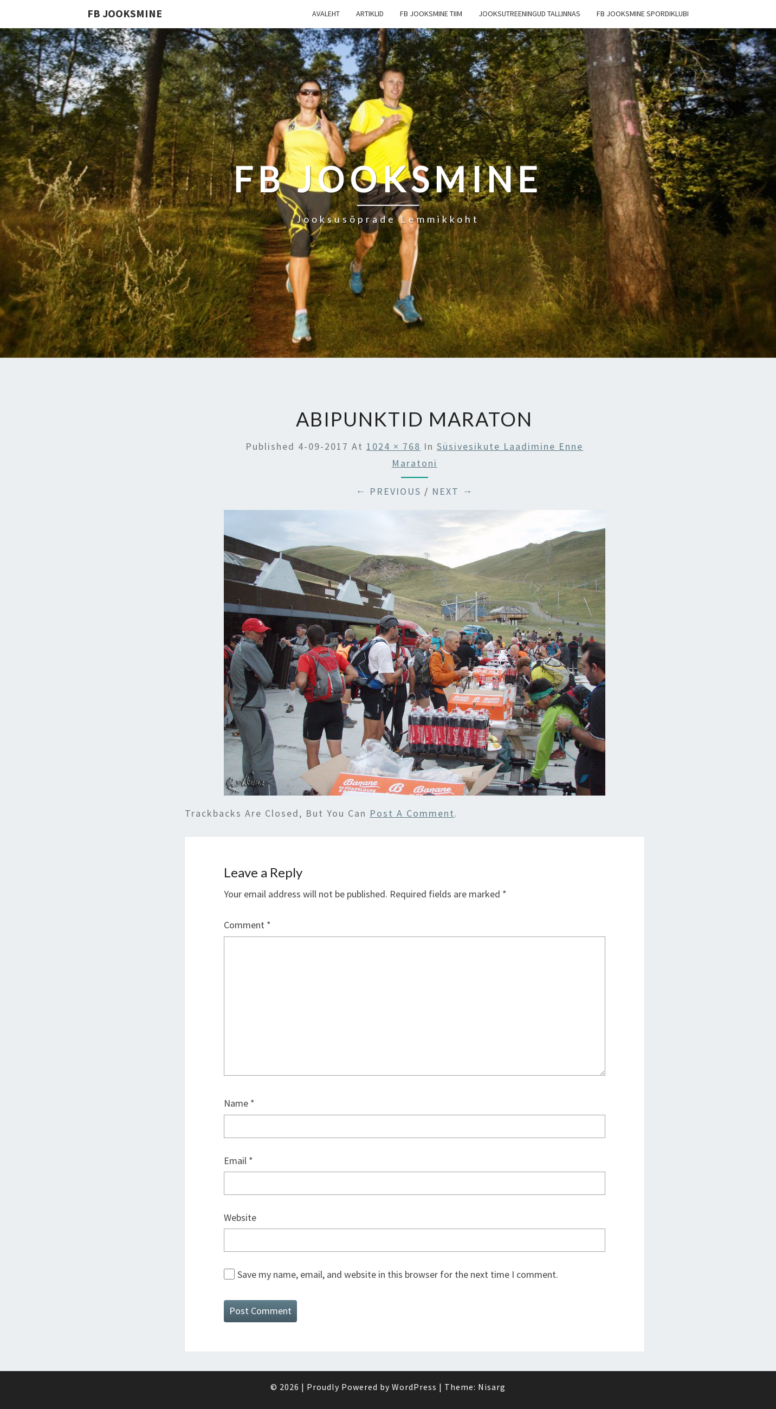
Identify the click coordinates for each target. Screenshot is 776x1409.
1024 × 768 (393, 446)
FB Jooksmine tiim (431, 13)
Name (239, 1103)
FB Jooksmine (124, 13)
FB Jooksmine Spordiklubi (643, 13)
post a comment (412, 813)
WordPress (414, 1386)
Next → (452, 491)
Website (240, 1217)
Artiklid (370, 13)
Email (238, 1160)
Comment (247, 925)
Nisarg (492, 1386)
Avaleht (326, 13)
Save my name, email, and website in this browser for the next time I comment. (397, 1274)
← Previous (388, 491)
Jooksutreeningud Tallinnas (529, 13)
